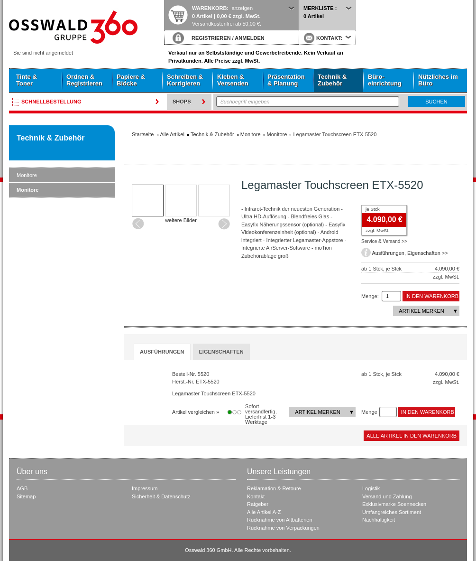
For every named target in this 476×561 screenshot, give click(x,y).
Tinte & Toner (26, 80)
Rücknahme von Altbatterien (279, 520)
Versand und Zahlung (387, 496)
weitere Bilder (181, 220)
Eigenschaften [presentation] (221, 352)
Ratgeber (257, 504)
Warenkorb (209, 8)
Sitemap (26, 496)
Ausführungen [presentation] (162, 352)
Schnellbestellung (51, 101)
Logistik (371, 488)
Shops (182, 101)
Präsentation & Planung (286, 80)
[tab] (162, 352)
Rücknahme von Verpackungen (283, 528)
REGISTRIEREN (211, 38)
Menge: (370, 296)
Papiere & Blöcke (131, 80)
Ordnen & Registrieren (84, 80)
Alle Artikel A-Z (264, 512)
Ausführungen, (389, 253)
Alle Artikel (172, 134)
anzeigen (242, 8)
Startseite (86, 27)
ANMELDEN (249, 38)
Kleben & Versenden (232, 80)
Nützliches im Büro (438, 80)
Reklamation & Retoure (274, 488)
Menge (369, 412)
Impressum (144, 488)
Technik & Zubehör (332, 80)
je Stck (373, 209)
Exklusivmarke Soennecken (394, 504)
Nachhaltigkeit (378, 520)
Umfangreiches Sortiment (391, 512)
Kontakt (256, 496)
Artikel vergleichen (193, 412)
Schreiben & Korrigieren (185, 80)
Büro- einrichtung (385, 80)
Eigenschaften (423, 253)
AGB (22, 488)
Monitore (27, 175)
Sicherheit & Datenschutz (161, 496)
